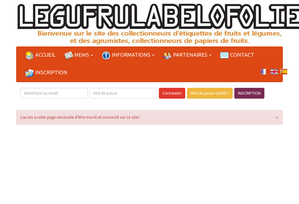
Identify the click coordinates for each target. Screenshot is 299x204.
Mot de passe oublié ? (210, 93)
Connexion (172, 93)
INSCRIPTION (249, 93)
